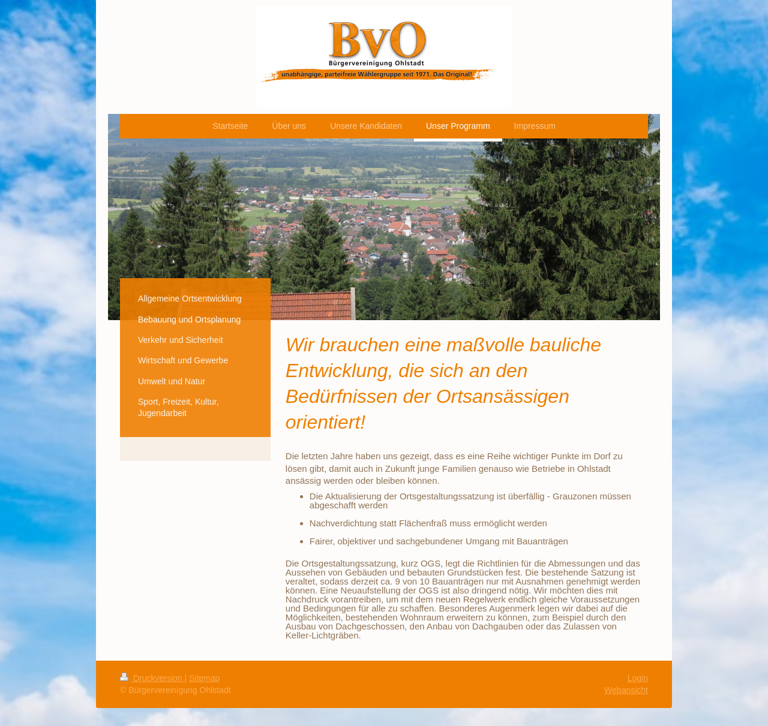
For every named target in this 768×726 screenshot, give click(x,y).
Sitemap (204, 678)
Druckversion (152, 678)
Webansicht (626, 690)
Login (638, 678)
